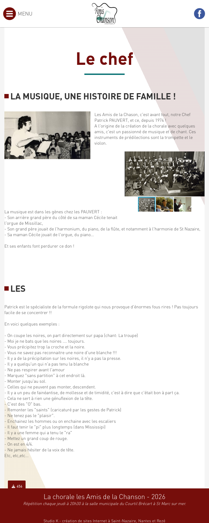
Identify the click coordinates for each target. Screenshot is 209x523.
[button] (199, 156)
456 (16, 486)
